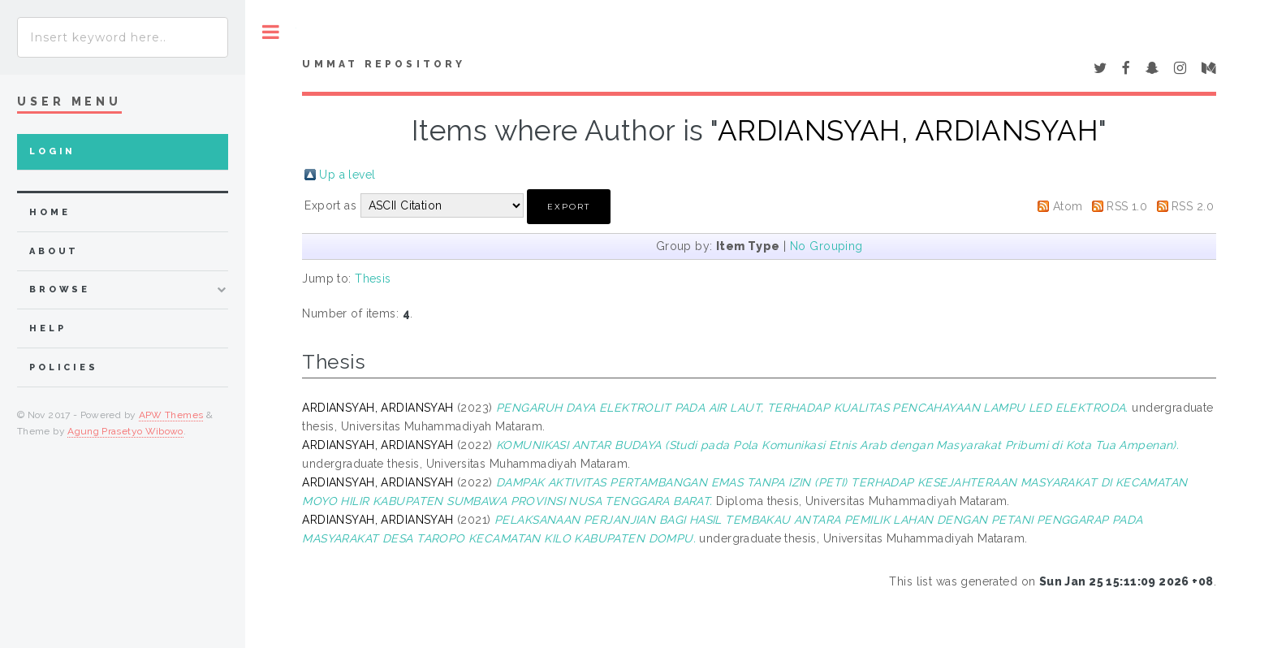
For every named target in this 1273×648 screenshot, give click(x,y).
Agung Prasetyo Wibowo (125, 431)
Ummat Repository (383, 64)
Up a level (347, 174)
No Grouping (826, 246)
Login (52, 151)
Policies (63, 367)
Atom (1068, 206)
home (49, 212)
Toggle (270, 32)
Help (47, 328)
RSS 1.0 (1127, 206)
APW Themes (171, 415)
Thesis (373, 278)
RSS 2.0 (1193, 206)
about (54, 251)
